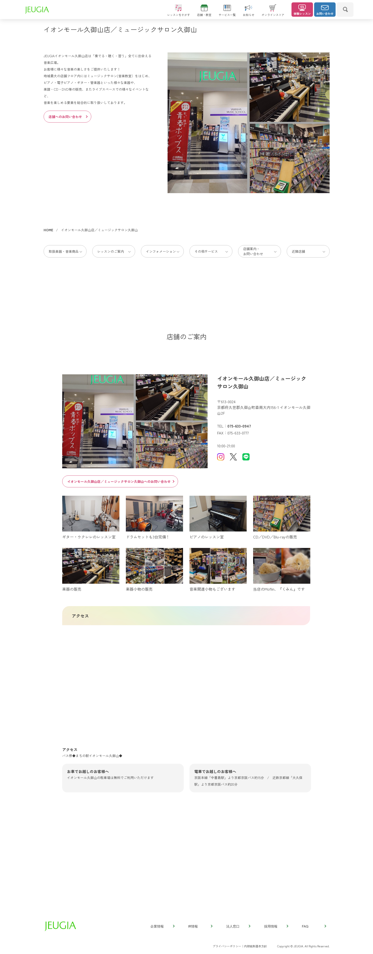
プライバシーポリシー (227, 946)
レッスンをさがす (178, 12)
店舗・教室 (204, 12)
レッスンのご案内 (110, 251)
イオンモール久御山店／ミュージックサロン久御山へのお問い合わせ (120, 481)
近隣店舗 (298, 251)
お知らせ (248, 12)
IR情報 (200, 926)
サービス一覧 (227, 12)
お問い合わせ (324, 10)
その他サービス (206, 251)
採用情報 (276, 926)
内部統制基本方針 (255, 946)
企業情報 (162, 926)
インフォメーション (161, 251)
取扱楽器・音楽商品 (64, 251)
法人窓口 (238, 926)
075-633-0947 (239, 426)
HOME (48, 229)
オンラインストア (272, 12)
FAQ (314, 926)
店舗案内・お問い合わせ (253, 251)
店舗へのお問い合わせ (68, 116)
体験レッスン (302, 10)
